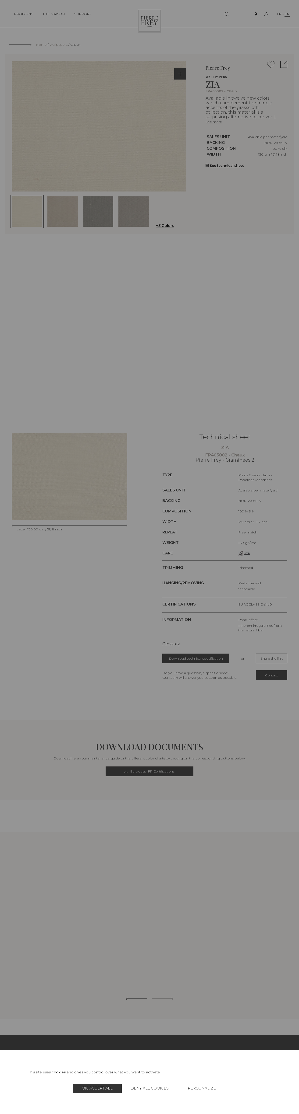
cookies (59, 1072)
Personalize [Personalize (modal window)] (202, 1088)
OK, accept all (97, 1088)
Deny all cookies (150, 1088)
